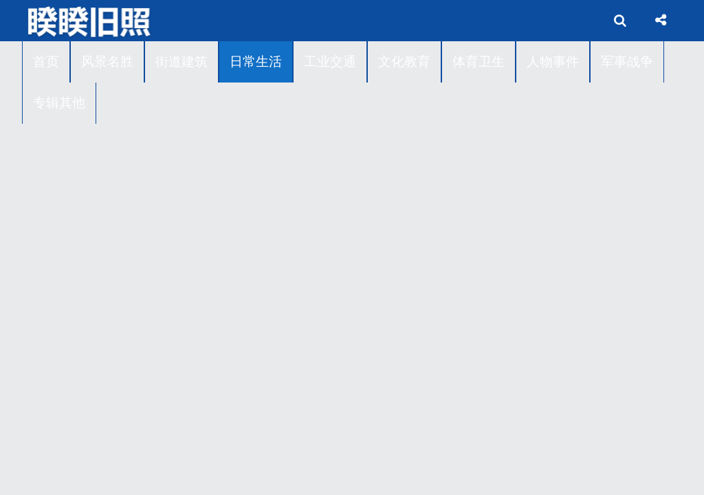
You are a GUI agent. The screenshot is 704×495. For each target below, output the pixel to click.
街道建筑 (181, 61)
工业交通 (330, 61)
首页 (46, 61)
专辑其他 (59, 103)
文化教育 (404, 61)
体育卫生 (478, 61)
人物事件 (553, 61)
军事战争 (627, 61)
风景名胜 (107, 61)
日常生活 (256, 61)
